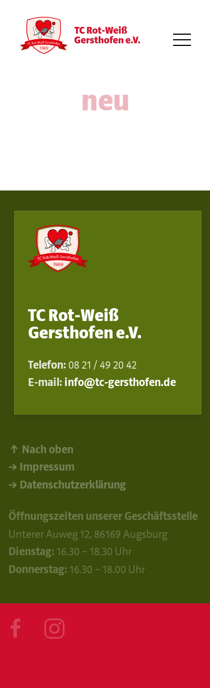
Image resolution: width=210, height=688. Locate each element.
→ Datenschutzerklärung (67, 485)
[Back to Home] (78, 40)
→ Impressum (41, 468)
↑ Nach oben (40, 450)
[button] (182, 40)
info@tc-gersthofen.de (120, 382)
